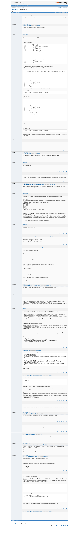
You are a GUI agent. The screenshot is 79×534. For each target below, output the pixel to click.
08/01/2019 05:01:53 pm (26, 308)
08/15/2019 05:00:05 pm (26, 24)
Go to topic (62, 22)
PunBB (56, 525)
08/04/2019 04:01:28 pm (26, 224)
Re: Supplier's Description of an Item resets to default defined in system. (33, 225)
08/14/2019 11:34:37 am (26, 152)
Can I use (24, 460)
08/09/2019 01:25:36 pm (26, 162)
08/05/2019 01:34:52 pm (26, 193)
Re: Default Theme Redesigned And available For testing (31, 285)
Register (21, 5)
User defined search (64, 12)
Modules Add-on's (48, 285)
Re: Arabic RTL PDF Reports (27, 15)
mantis (33, 280)
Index (12, 5)
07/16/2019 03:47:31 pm (26, 443)
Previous (15, 11)
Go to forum (58, 22)
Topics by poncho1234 (58, 12)
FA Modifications (38, 350)
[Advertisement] (39, 531)
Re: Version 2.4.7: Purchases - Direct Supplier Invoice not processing (33, 473)
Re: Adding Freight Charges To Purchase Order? (30, 413)
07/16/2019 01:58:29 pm (26, 455)
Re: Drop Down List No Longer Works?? (29, 434)
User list (15, 5)
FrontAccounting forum (16, 2)
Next (32, 11)
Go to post (66, 22)
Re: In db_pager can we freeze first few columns (30, 444)
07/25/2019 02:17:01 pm (26, 433)
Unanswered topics (64, 7)
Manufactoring (44, 163)
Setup (41, 434)
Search (18, 5)
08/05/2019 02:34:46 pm (26, 183)
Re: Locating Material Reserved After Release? (30, 163)
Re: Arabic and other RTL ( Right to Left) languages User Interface (32, 375)
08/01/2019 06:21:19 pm (26, 284)
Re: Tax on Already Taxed (26, 350)
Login (24, 5)
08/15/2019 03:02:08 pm (26, 34)
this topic (24, 425)
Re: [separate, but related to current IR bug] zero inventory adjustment (33, 184)
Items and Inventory (53, 225)
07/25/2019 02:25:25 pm (26, 422)
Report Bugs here (52, 184)
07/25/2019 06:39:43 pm (26, 412)
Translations (50, 375)
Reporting (38, 15)
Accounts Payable (45, 413)
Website (27, 5)
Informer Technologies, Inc (64, 525)
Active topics (60, 7)
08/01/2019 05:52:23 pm (26, 294)
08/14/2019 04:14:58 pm (26, 139)
